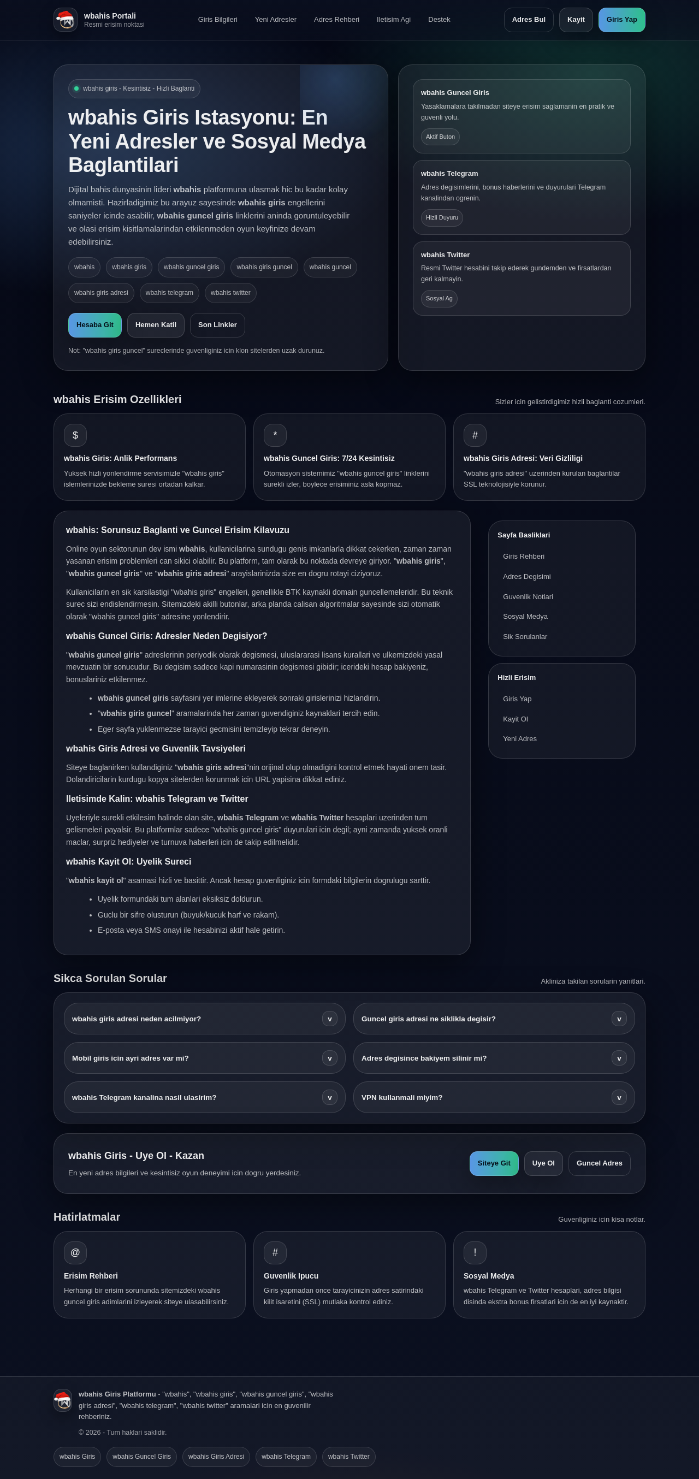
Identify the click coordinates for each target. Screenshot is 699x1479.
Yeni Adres (520, 739)
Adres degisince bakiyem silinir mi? (494, 1058)
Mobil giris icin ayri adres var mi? (204, 1058)
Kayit (576, 19)
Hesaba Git (95, 325)
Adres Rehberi (336, 19)
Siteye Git (494, 1163)
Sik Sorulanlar (525, 636)
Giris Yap (622, 19)
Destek (439, 19)
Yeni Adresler (276, 19)
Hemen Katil (155, 325)
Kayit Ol (515, 719)
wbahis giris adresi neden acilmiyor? (204, 1018)
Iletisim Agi (394, 19)
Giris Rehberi (523, 556)
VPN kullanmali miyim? (494, 1097)
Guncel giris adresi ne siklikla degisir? (494, 1018)
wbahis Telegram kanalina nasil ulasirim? (204, 1097)
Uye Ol (543, 1163)
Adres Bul (529, 19)
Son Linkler (217, 325)
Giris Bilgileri (218, 19)
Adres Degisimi (526, 576)
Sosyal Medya (525, 616)
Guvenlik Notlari (528, 597)
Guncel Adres (600, 1163)
